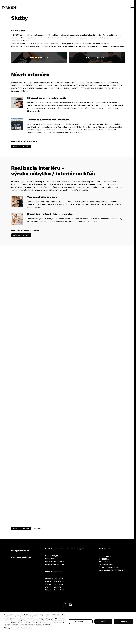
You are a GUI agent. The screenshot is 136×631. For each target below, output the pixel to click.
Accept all (123, 621)
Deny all (103, 621)
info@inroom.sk (20, 554)
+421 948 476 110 (21, 561)
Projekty (40, 532)
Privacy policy (8, 628)
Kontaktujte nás (22, 147)
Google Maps (56, 576)
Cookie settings (80, 621)
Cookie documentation (23, 628)
